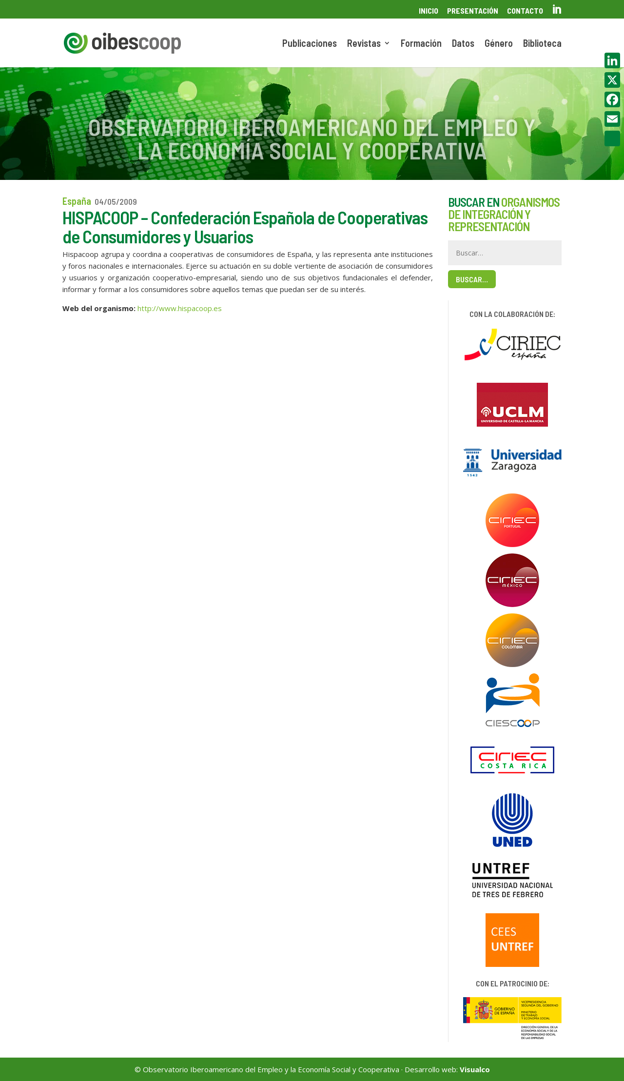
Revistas (364, 44)
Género (499, 44)
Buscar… (472, 279)
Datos (463, 44)
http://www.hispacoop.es (179, 308)
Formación (421, 44)
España (76, 201)
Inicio (428, 11)
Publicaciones (309, 44)
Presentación (472, 11)
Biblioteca (542, 44)
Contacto (525, 11)
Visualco (475, 1069)
